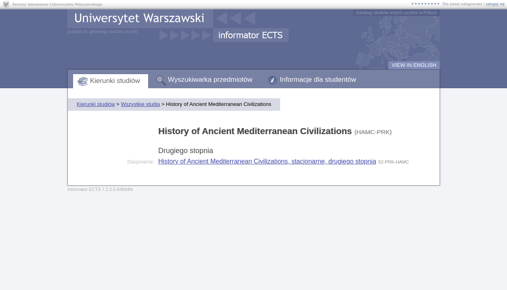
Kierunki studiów (115, 81)
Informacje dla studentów (318, 79)
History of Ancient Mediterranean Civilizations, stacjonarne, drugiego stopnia (267, 161)
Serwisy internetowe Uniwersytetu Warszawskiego (57, 4)
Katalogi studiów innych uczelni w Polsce (396, 12)
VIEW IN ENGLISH (414, 65)
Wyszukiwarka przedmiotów (210, 79)
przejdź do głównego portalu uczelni (102, 31)
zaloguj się (495, 3)
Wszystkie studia (140, 104)
